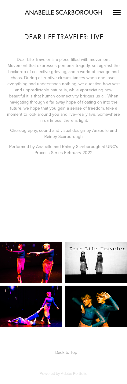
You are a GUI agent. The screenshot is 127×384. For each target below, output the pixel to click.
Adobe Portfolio (74, 373)
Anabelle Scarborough (63, 12)
